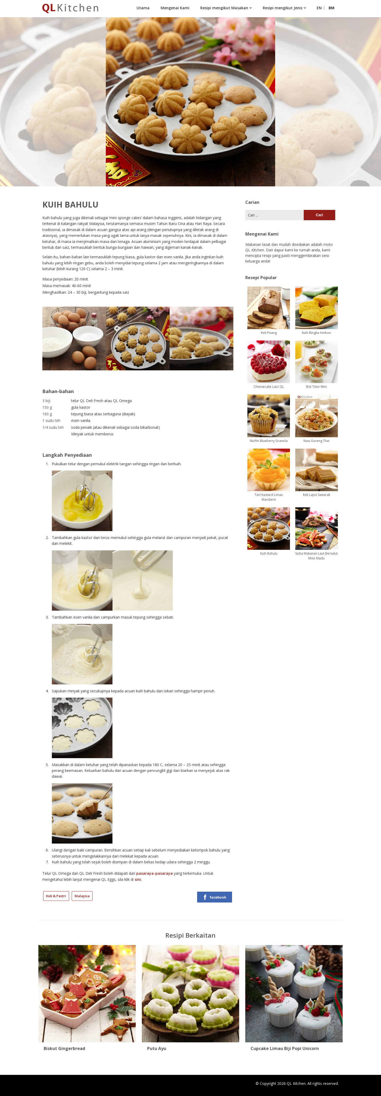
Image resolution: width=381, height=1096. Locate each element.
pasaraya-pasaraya (154, 873)
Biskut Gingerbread (64, 1048)
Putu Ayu (156, 1048)
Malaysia (82, 896)
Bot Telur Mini (316, 386)
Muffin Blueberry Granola (269, 441)
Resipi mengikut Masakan (224, 7)
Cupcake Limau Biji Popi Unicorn (285, 1048)
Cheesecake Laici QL (268, 386)
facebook (214, 897)
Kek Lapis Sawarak (316, 494)
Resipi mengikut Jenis (282, 7)
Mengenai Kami (175, 7)
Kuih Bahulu (269, 553)
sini (138, 879)
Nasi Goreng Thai (316, 441)
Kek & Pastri (56, 896)
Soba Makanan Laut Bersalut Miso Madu (316, 555)
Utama (143, 7)
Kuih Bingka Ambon (316, 332)
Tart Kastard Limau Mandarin (269, 497)
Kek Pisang (269, 332)
